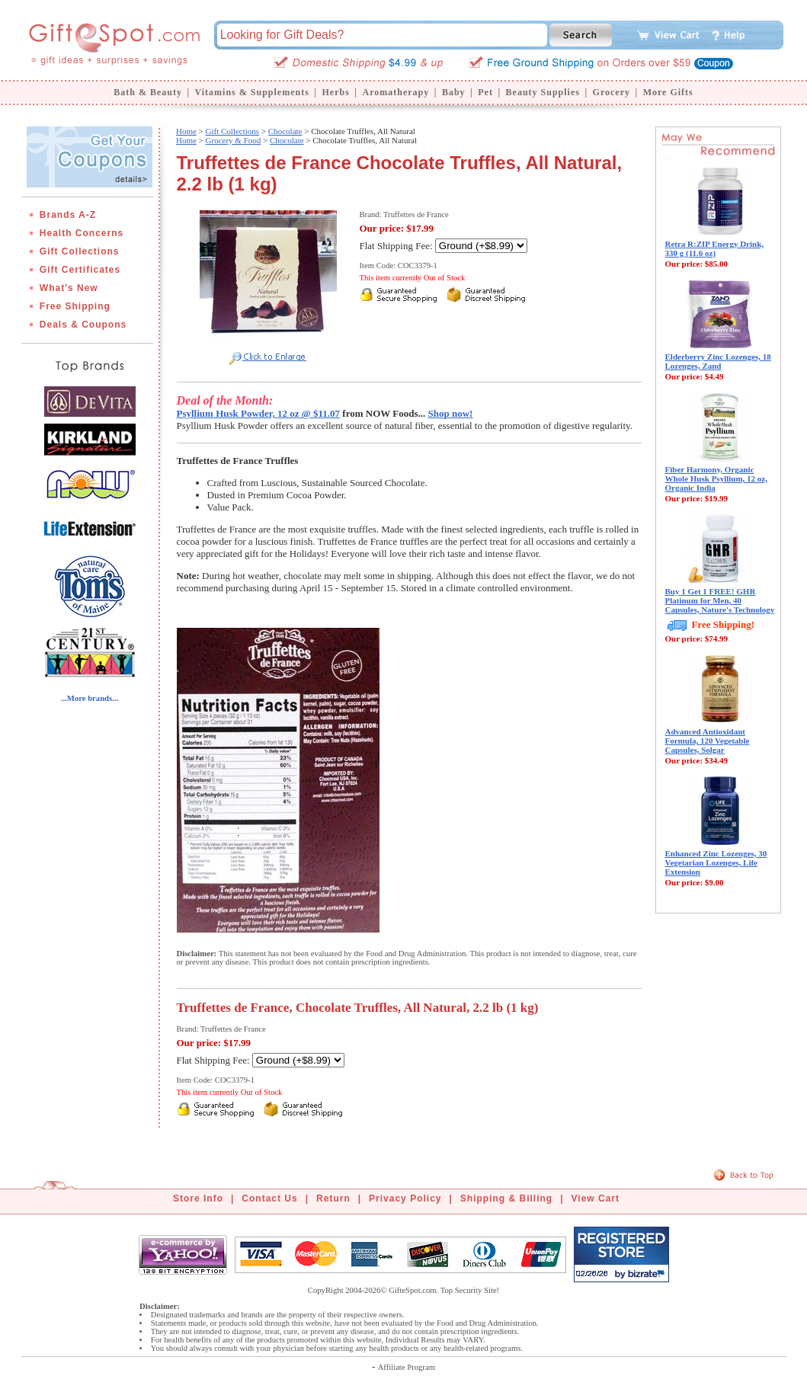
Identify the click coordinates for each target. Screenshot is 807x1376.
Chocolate (285, 131)
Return (333, 1198)
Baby (454, 92)
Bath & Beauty (148, 92)
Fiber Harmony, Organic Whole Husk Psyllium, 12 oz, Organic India (716, 478)
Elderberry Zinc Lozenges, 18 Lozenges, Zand (718, 361)
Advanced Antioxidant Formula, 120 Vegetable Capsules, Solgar (707, 740)
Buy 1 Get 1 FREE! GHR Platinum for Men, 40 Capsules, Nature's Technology (720, 600)
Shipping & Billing (506, 1198)
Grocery (611, 92)
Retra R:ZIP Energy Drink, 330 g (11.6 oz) (714, 248)
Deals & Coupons (83, 324)
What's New (69, 288)
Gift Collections (80, 251)
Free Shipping (75, 306)
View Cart (596, 1198)
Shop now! (450, 413)
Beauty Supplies (543, 92)
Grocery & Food (233, 140)
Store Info (198, 1198)
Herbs (335, 92)
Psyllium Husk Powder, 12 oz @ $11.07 (259, 413)
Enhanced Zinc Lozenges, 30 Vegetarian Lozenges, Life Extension (716, 862)
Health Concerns (81, 233)
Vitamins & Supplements (252, 92)
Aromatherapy (395, 92)
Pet (485, 92)
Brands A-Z (68, 215)
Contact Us (269, 1198)
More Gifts (668, 92)
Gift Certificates (80, 269)
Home (186, 131)
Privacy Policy (405, 1198)
